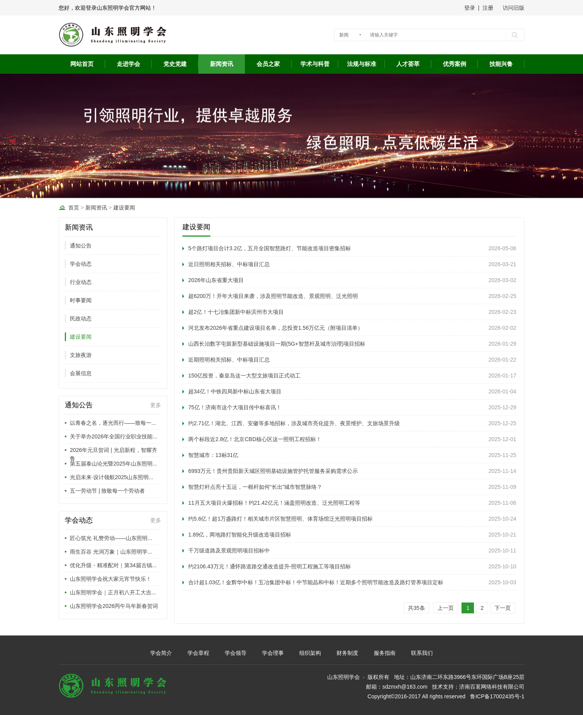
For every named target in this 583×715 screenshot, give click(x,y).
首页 (73, 207)
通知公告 (81, 245)
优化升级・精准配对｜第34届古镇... (113, 565)
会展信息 (81, 373)
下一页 (503, 608)
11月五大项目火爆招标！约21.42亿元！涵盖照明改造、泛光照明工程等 (274, 503)
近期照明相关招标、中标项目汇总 (229, 360)
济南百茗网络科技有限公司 (491, 687)
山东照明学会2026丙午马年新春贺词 (114, 606)
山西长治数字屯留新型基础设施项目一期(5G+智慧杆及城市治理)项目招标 (276, 344)
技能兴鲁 (501, 64)
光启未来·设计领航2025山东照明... (111, 477)
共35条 (416, 608)
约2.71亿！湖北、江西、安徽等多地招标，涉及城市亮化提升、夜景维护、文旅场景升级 (294, 423)
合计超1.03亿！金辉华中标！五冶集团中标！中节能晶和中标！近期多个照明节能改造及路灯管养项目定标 (315, 582)
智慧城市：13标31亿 (213, 455)
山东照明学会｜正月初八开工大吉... (113, 592)
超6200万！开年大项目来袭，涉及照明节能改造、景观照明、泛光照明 (273, 296)
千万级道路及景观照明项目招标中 (229, 550)
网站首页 (82, 64)
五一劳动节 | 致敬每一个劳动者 (107, 491)
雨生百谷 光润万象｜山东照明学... (111, 552)
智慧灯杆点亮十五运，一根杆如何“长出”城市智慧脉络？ (255, 487)
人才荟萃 (408, 64)
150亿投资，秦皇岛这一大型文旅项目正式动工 (244, 375)
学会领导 (235, 653)
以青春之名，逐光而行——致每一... (113, 423)
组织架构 (310, 653)
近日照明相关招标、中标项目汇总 (229, 264)
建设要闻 (124, 207)
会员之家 (268, 64)
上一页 (445, 608)
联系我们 (422, 653)
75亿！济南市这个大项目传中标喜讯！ (234, 407)
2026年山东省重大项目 (216, 280)
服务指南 (385, 653)
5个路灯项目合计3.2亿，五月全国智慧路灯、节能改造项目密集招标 (269, 248)
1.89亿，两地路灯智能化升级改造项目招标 (239, 534)
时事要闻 (81, 300)
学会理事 (273, 653)
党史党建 (175, 64)
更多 (155, 405)
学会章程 (198, 653)
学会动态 (81, 264)
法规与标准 (361, 64)
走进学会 (128, 64)
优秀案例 (454, 64)
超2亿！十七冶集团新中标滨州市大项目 (236, 312)
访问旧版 (513, 8)
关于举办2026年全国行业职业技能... (113, 436)
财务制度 (347, 653)
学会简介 (161, 653)
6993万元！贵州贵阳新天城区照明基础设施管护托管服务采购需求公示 (273, 471)
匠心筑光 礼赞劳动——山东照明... (111, 538)
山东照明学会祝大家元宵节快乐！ (110, 579)
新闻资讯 (221, 64)
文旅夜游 (81, 355)
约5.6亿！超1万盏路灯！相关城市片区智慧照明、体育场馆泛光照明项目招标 (280, 519)
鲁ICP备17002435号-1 (497, 696)
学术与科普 (315, 64)
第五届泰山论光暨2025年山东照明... (113, 464)
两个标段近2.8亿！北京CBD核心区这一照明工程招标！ (254, 439)
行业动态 (81, 282)
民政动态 (81, 318)
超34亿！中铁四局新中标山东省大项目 (234, 391)
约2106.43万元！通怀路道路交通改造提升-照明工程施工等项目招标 (269, 566)
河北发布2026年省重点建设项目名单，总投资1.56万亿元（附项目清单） (275, 328)
